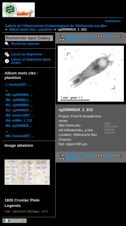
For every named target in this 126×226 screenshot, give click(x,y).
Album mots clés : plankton (31, 29)
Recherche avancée (25, 43)
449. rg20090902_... (19, 95)
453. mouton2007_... (19, 115)
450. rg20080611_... (19, 100)
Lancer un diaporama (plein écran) (31, 61)
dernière (110, 36)
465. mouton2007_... (19, 136)
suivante (89, 36)
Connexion (113, 21)
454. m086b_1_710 (18, 120)
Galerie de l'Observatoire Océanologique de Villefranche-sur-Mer (56, 26)
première (72, 36)
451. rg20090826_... (19, 105)
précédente (74, 39)
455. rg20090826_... (19, 125)
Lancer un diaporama (26, 54)
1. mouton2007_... (18, 84)
